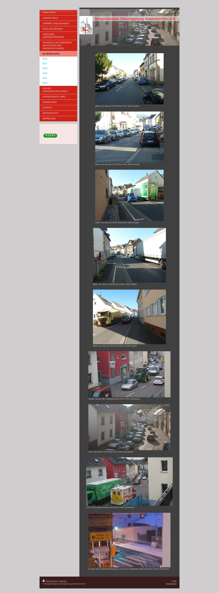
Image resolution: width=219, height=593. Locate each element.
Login (174, 581)
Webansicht (171, 584)
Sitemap (62, 581)
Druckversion (50, 581)
